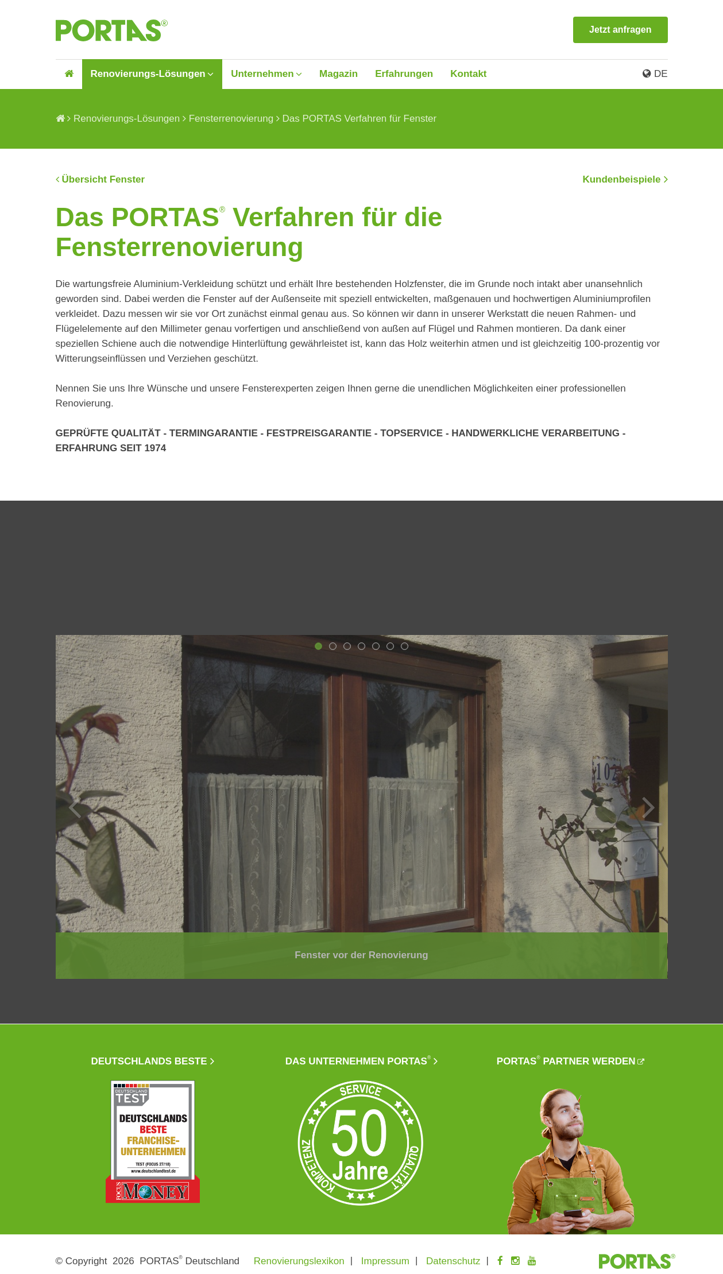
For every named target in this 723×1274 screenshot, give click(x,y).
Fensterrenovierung (231, 118)
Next (649, 807)
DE (655, 73)
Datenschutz (453, 1261)
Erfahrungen (404, 73)
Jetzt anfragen (620, 29)
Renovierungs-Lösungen (148, 73)
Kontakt (468, 73)
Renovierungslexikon (299, 1261)
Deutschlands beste (149, 1061)
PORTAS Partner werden (566, 1061)
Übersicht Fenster (103, 179)
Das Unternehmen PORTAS (358, 1061)
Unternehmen (262, 73)
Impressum (385, 1261)
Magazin (338, 73)
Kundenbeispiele (621, 179)
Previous (75, 807)
